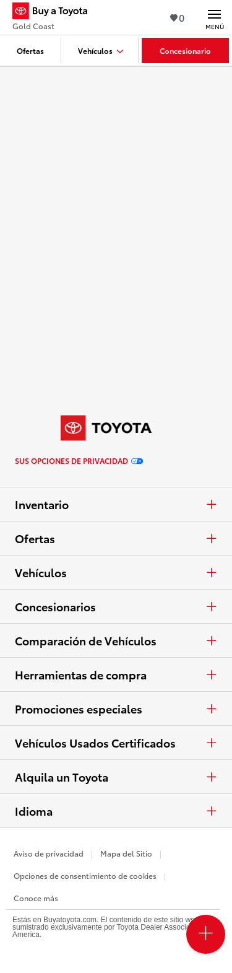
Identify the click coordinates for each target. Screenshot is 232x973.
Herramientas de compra (116, 674)
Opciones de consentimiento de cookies (85, 875)
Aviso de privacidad (49, 853)
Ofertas (116, 538)
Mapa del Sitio (126, 853)
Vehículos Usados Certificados (116, 743)
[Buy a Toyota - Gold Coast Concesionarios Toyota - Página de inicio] (55, 12)
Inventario (116, 504)
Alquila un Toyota (116, 777)
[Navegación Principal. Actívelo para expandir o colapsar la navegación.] (214, 17)
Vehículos (116, 572)
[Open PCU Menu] (206, 934)
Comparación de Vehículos (116, 640)
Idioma (116, 811)
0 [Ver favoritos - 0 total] (177, 17)
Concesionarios (116, 606)
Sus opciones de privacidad (79, 461)
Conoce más (36, 897)
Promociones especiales (116, 708)
